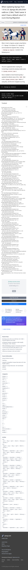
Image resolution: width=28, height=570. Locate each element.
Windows (4, 413)
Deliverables (20, 1)
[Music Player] (24, 2)
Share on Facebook (14, 304)
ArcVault (4, 369)
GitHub (3, 560)
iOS (3, 384)
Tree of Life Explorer (6, 549)
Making (4, 417)
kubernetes (5, 383)
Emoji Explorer (5, 551)
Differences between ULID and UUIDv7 (11, 351)
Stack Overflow (15, 560)
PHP (3, 391)
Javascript (4, 393)
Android (4, 398)
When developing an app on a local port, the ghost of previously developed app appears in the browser (14, 346)
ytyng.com (8, 2)
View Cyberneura (20, 324)
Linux (3, 381)
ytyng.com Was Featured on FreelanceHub (12, 349)
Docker (4, 396)
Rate (14, 291)
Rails (3, 418)
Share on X (14, 301)
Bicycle (3, 400)
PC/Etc (3, 395)
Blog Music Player (6, 546)
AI (2, 423)
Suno (3, 561)
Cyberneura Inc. (16, 557)
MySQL (4, 386)
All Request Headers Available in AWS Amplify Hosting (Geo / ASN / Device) (12, 343)
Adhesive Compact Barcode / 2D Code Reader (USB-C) (12, 366)
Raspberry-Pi (5, 388)
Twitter (8, 560)
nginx (3, 405)
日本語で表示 (23, 25)
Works (3, 544)
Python (4, 378)
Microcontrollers (6, 429)
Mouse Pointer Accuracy (7, 358)
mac (3, 379)
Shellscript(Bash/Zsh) (7, 406)
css (3, 403)
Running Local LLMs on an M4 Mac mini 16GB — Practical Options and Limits (13, 339)
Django (4, 376)
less (3, 427)
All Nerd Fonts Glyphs (7, 553)
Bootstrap (4, 412)
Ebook (3, 430)
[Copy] (27, 56)
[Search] (26, 2)
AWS (3, 390)
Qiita (22, 560)
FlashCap (4, 360)
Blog (15, 1)
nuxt (3, 410)
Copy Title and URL (14, 297)
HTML (3, 415)
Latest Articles (6, 329)
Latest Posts (4, 542)
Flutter (3, 408)
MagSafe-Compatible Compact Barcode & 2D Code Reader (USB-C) (14, 363)
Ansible (4, 432)
